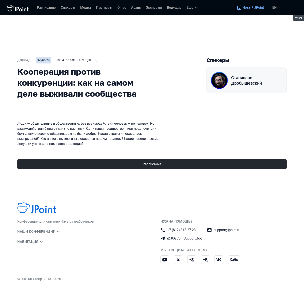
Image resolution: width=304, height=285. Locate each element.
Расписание (152, 164)
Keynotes (43, 60)
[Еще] (192, 7)
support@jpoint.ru (227, 229)
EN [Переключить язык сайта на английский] (274, 8)
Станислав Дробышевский (246, 80)
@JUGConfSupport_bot (184, 238)
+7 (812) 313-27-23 (181, 229)
